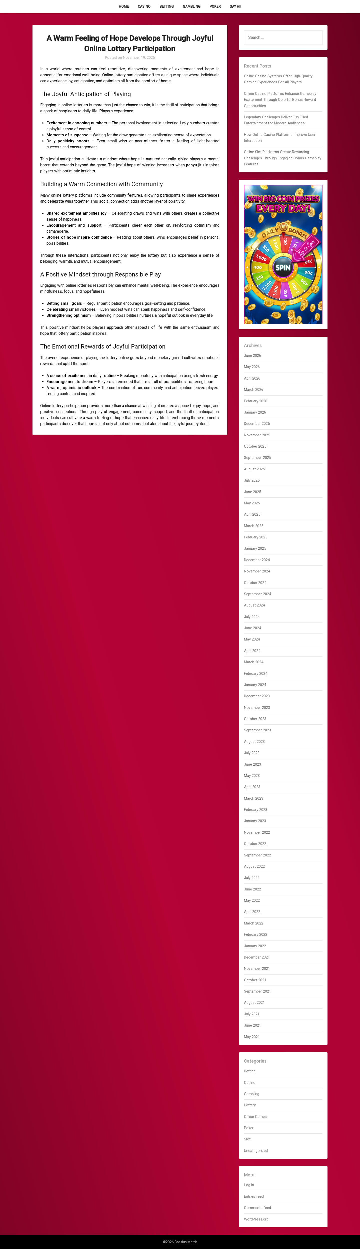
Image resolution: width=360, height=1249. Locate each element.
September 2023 (257, 730)
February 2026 (255, 401)
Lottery (250, 1105)
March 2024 (253, 662)
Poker (215, 7)
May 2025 (252, 503)
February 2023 (255, 809)
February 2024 (255, 673)
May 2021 (252, 1037)
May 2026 (252, 367)
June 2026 (252, 355)
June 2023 (252, 764)
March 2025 (253, 526)
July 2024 (252, 616)
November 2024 (257, 571)
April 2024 (252, 651)
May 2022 (252, 900)
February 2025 (255, 537)
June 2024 (252, 628)
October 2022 (255, 843)
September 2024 (257, 594)
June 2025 (252, 492)
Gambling (191, 7)
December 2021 (257, 957)
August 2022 (254, 866)
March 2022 (253, 923)
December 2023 (257, 696)
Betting (167, 7)
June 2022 (252, 889)
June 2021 (252, 1025)
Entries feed (254, 1196)
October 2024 (255, 582)
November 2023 (257, 707)
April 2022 (252, 911)
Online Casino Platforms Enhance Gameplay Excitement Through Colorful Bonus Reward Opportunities (280, 99)
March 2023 (253, 798)
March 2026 (253, 389)
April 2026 (252, 378)
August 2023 (254, 741)
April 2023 (252, 787)
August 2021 (254, 1002)
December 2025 (257, 423)
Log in (249, 1185)
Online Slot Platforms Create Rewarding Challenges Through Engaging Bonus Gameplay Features (282, 158)
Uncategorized (256, 1150)
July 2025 (252, 480)
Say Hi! (235, 7)
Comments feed (257, 1207)
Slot (247, 1139)
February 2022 (255, 934)
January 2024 (255, 685)
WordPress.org (256, 1219)
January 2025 (255, 548)
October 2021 (255, 980)
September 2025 (257, 457)
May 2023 (252, 775)
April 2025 (252, 514)
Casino (144, 7)
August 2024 (254, 605)
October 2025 (255, 446)
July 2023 (252, 753)
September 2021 (257, 991)
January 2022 (255, 946)
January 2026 (255, 412)
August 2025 (254, 469)
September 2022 (257, 855)
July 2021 (252, 1014)
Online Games (255, 1116)
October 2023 (255, 719)
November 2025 (257, 435)
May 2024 (252, 639)
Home (124, 7)
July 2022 (252, 877)
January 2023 (255, 821)
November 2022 (257, 832)
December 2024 (257, 560)
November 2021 (257, 968)
